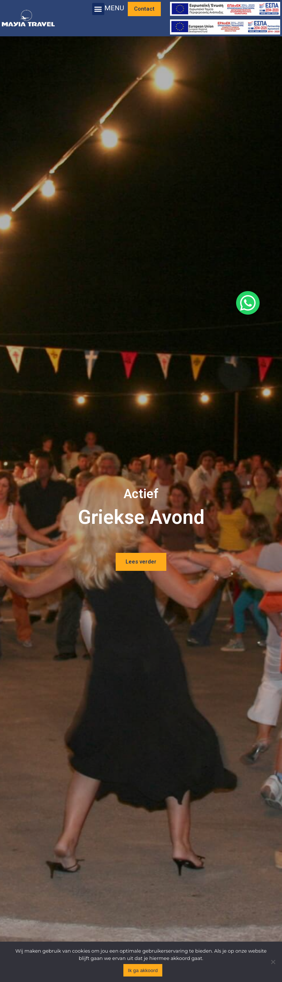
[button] (98, 9)
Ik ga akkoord (143, 970)
